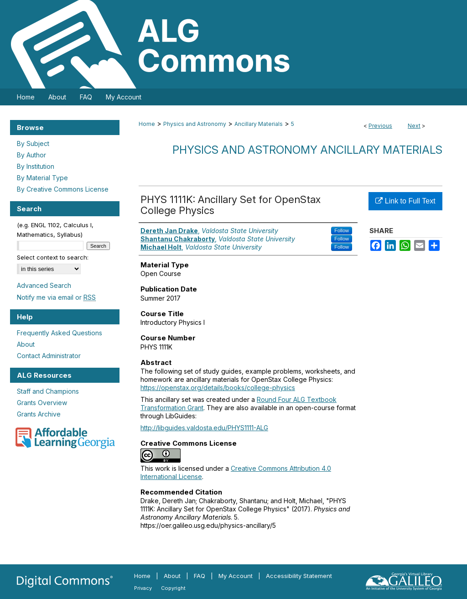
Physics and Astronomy (194, 123)
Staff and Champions (48, 391)
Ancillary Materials (258, 123)
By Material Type (42, 178)
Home (147, 123)
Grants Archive (39, 414)
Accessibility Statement (299, 575)
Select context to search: (52, 257)
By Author (31, 155)
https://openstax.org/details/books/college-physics (217, 387)
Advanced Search (44, 285)
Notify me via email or (56, 297)
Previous (380, 125)
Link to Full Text (405, 201)
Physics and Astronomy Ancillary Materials (307, 149)
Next (414, 125)
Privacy (143, 588)
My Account (235, 575)
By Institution (35, 166)
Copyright (173, 588)
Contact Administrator (49, 355)
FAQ (199, 575)
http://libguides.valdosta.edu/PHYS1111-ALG (204, 428)
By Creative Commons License (63, 189)
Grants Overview (42, 402)
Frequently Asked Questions (59, 333)
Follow (341, 230)
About (26, 344)
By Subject (33, 143)
